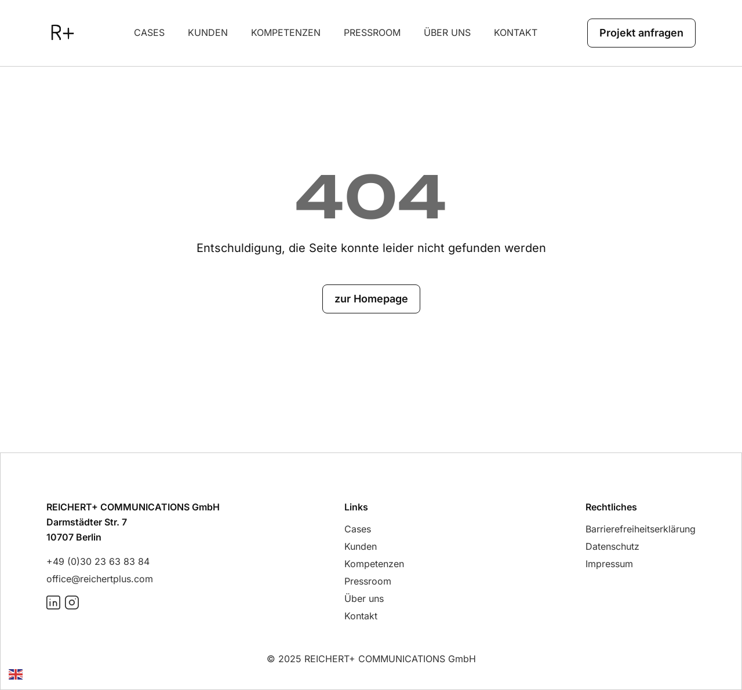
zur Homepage (371, 299)
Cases (149, 32)
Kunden (208, 32)
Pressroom (372, 32)
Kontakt (515, 32)
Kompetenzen (286, 32)
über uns (447, 32)
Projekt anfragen (641, 33)
